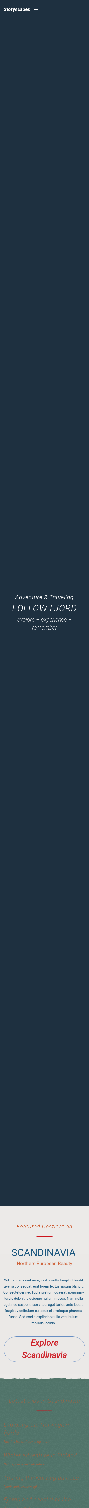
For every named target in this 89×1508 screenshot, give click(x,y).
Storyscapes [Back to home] (17, 9)
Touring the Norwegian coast (42, 1478)
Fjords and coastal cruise (37, 1499)
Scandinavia (42, 1252)
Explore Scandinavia (44, 1350)
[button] (36, 9)
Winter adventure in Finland (40, 1455)
